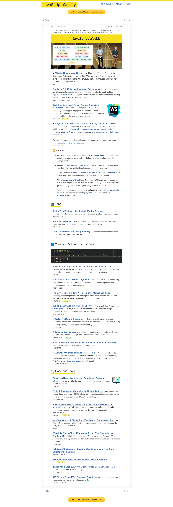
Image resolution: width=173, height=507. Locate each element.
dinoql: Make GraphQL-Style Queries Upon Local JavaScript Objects (86, 466)
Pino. (108, 335)
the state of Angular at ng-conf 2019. (69, 143)
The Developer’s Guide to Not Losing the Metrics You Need (81, 293)
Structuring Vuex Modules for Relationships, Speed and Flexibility (85, 342)
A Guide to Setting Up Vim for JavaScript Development (79, 266)
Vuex (55, 345)
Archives (106, 4)
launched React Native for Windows (83, 155)
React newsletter (73, 361)
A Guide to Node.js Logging (66, 332)
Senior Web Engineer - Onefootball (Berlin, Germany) (78, 211)
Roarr (99, 335)
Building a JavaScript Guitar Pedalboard (72, 306)
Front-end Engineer (62, 221)
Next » (127, 20)
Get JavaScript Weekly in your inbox (86, 12)
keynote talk (75, 129)
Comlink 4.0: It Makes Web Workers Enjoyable (75, 89)
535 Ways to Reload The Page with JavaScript (75, 477)
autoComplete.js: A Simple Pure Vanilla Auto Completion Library (84, 420)
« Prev (46, 20)
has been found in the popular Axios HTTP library (94, 173)
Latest (118, 4)
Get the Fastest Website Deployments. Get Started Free (80, 459)
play (86, 193)
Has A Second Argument (71, 279)
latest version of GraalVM (71, 180)
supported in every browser (63, 95)
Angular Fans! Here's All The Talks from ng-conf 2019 (81, 123)
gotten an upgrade (77, 165)
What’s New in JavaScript (69, 73)
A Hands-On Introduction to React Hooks (75, 352)
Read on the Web (115, 26)
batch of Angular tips (70, 132)
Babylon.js (61, 196)
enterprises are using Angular (95, 129)
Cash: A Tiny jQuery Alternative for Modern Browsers (79, 391)
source (95, 193)
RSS (128, 4)
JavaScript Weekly (59, 4)
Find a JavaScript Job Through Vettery (71, 231)
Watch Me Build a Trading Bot (69, 319)
